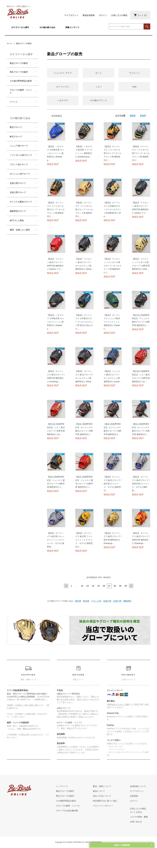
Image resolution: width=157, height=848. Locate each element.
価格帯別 (127, 601)
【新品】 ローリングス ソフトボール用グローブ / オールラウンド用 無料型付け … (112, 153)
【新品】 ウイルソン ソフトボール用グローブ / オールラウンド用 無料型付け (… (112, 266)
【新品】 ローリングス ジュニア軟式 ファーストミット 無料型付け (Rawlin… (112, 322)
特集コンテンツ (72, 27)
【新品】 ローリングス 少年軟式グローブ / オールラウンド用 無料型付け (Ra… (112, 209)
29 (120, 586)
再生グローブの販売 (19, 72)
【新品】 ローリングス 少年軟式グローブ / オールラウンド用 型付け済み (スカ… (84, 322)
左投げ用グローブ (18, 192)
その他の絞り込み (47, 27)
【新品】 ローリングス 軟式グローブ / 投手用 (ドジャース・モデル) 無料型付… (112, 484)
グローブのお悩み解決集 (67, 810)
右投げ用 (107, 601)
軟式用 (86, 601)
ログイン (103, 15)
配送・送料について (102, 786)
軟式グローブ (16, 136)
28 (115, 586)
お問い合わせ (136, 822)
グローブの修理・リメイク (21, 91)
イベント (14, 102)
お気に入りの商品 (119, 15)
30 (126, 586)
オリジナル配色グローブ (21, 202)
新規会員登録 (89, 15)
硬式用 (78, 601)
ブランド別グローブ (19, 164)
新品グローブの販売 (24, 43)
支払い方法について (102, 796)
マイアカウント (71, 15)
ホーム (9, 43)
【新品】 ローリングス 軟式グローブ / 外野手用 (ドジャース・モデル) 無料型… (141, 484)
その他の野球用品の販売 (21, 81)
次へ (131, 586)
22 (82, 586)
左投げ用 (117, 601)
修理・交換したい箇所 (20, 230)
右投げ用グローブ (18, 183)
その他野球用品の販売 (66, 801)
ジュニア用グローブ (19, 146)
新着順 (143, 115)
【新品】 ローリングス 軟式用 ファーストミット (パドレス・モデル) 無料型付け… (84, 540)
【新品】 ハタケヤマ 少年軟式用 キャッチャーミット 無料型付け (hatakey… (55, 322)
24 (93, 586)
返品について (99, 791)
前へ (66, 586)
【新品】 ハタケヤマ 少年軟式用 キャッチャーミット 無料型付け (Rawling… (55, 153)
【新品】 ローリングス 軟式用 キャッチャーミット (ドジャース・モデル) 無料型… (55, 540)
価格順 (133, 115)
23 (87, 586)
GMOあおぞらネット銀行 (118, 704)
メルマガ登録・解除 (139, 817)
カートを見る (136, 812)
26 (104, 586)
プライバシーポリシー (103, 806)
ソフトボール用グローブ (21, 155)
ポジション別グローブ (20, 174)
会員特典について (138, 786)
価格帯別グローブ (18, 211)
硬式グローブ (16, 127)
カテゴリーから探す (20, 27)
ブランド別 (96, 601)
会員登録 (134, 796)
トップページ (62, 786)
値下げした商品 (17, 220)
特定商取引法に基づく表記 (105, 801)
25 (98, 586)
